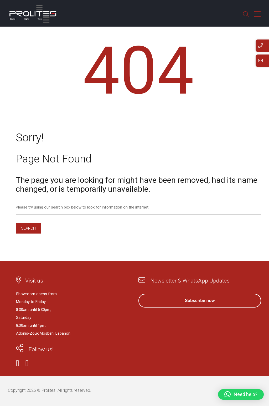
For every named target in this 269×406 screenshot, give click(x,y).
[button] (241, 394)
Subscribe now (200, 300)
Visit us (34, 281)
